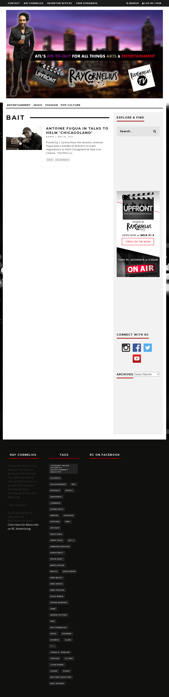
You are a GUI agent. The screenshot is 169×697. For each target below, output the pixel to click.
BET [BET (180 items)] (74, 484)
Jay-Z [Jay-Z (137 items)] (71, 540)
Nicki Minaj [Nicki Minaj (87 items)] (57, 596)
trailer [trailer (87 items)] (55, 658)
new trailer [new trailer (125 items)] (57, 590)
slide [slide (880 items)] (68, 640)
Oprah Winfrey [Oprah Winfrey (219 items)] (59, 602)
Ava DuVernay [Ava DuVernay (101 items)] (58, 484)
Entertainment (19, 105)
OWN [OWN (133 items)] (53, 609)
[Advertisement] (138, 163)
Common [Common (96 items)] (55, 503)
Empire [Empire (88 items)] (54, 515)
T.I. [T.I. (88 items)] (52, 646)
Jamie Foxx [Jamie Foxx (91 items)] (57, 540)
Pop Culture (70, 105)
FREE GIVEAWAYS (86, 3)
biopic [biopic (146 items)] (69, 490)
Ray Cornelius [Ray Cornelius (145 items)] (59, 627)
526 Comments (62, 160)
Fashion (51, 105)
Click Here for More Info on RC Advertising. (23, 527)
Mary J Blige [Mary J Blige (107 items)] (57, 565)
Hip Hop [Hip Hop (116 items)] (55, 528)
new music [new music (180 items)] (56, 578)
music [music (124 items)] (54, 571)
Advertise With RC (59, 3)
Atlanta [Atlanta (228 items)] (55, 478)
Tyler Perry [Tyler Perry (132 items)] (57, 665)
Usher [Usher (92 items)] (54, 671)
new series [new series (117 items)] (57, 584)
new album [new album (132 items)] (69, 571)
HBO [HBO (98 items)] (68, 521)
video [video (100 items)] (66, 671)
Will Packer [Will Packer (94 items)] (57, 683)
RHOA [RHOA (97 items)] (53, 633)
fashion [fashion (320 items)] (68, 515)
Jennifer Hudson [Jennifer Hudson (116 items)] (60, 546)
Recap (50, 160)
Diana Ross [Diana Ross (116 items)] (57, 509)
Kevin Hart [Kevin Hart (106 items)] (57, 559)
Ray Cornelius (33, 3)
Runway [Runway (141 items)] (55, 640)
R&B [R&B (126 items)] (53, 621)
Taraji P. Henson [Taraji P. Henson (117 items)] (60, 652)
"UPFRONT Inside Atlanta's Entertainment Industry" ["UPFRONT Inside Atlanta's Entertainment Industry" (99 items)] (60, 469)
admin (50, 137)
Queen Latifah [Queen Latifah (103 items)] (59, 615)
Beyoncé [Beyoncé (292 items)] (55, 490)
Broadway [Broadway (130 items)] (56, 497)
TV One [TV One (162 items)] (69, 658)
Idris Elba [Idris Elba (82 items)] (56, 534)
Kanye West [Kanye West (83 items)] (57, 553)
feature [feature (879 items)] (55, 521)
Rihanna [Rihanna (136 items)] (66, 633)
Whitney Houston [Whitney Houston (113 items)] (61, 677)
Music (38, 105)
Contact (14, 3)
